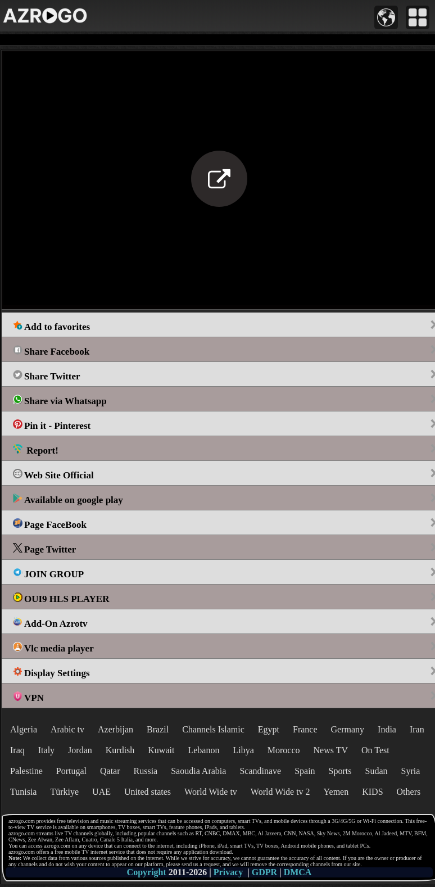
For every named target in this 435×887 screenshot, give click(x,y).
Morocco (284, 750)
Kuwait (161, 750)
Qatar (110, 771)
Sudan (376, 771)
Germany (348, 729)
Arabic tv (67, 729)
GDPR (264, 872)
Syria (410, 771)
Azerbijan (115, 729)
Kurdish (120, 750)
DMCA (298, 872)
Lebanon (203, 750)
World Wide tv (210, 792)
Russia (146, 771)
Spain (304, 771)
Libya (243, 750)
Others (409, 792)
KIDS (372, 792)
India (387, 729)
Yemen (336, 792)
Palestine (26, 771)
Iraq (17, 750)
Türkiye (64, 792)
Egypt (268, 729)
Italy (46, 750)
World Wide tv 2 (280, 792)
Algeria (23, 729)
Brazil (158, 729)
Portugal (71, 771)
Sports (340, 771)
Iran (417, 729)
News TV (331, 750)
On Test (375, 750)
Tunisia (23, 792)
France (305, 729)
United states (147, 792)
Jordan (80, 750)
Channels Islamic (213, 729)
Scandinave (260, 771)
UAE (101, 792)
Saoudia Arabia (198, 771)
